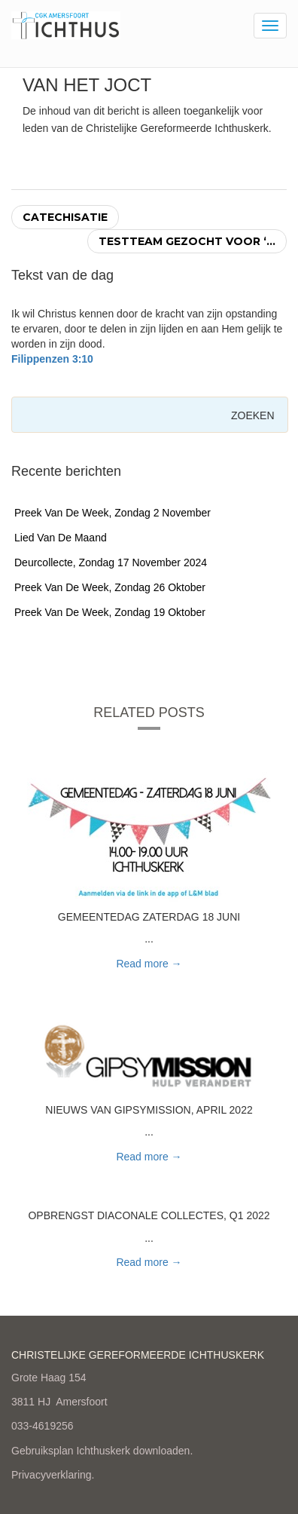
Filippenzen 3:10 (52, 359)
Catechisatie (65, 217)
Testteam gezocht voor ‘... (187, 241)
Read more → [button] (148, 964)
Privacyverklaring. (52, 1475)
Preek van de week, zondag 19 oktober (109, 612)
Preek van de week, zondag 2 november (112, 513)
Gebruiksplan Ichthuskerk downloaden (100, 1451)
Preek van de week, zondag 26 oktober (109, 587)
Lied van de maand (60, 538)
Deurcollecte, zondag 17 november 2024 (110, 562)
